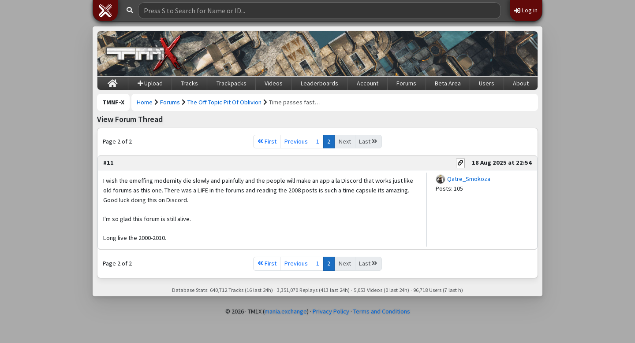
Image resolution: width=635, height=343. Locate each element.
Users (486, 83)
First (267, 141)
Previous (296, 141)
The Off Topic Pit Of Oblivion (224, 102)
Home (145, 102)
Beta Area (448, 83)
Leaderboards (319, 83)
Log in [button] (526, 10)
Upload (150, 83)
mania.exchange (286, 311)
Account (367, 83)
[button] (105, 10)
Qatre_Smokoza (468, 179)
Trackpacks (232, 83)
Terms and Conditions (381, 311)
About (521, 83)
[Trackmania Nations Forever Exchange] (143, 53)
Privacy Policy (331, 311)
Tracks (189, 83)
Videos (274, 83)
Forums (406, 83)
